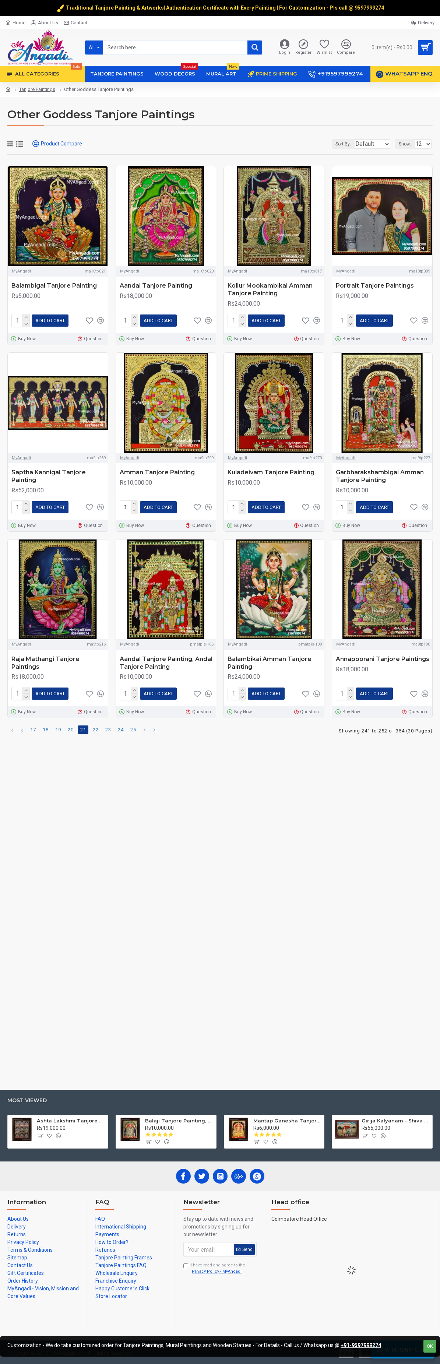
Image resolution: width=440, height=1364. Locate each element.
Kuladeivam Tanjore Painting (271, 470)
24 (121, 725)
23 (108, 725)
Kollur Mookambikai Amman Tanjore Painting (270, 289)
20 (71, 725)
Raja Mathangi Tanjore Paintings (45, 660)
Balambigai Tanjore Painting (54, 285)
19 (58, 725)
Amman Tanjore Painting (157, 470)
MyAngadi (21, 271)
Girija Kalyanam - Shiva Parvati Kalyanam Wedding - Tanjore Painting (396, 1121)
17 (33, 725)
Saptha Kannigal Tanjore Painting (48, 474)
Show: (407, 144)
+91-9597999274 (361, 1345)
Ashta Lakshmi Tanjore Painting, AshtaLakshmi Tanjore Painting (71, 1121)
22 (96, 725)
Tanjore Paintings (37, 89)
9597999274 (370, 8)
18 (46, 725)
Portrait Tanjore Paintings (375, 285)
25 (133, 725)
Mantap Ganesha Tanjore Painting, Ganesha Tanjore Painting (287, 1121)
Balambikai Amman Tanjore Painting (269, 660)
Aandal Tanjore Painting (156, 285)
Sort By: (337, 144)
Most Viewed (27, 1100)
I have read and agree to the (214, 1269)
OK (430, 1346)
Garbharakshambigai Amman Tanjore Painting (380, 474)
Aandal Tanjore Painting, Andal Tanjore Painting (166, 660)
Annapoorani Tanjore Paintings (382, 656)
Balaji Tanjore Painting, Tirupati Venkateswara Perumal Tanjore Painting (179, 1121)
